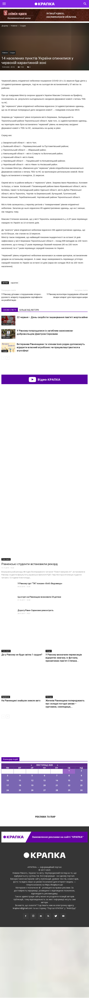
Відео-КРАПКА (44, 379)
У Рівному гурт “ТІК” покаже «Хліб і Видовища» (40, 654)
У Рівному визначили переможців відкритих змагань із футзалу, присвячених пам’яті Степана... (64, 728)
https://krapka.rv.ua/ (54, 955)
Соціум (12, 53)
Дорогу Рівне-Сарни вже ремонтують (36, 681)
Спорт (48, 722)
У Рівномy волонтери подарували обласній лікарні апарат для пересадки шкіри (67, 295)
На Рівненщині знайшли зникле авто (21, 771)
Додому (5, 25)
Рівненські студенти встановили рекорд (29, 635)
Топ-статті (6, 324)
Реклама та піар (45, 887)
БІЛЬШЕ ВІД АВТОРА (29, 310)
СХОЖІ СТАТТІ (9, 310)
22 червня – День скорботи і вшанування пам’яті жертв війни (52, 317)
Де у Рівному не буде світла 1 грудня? (21, 725)
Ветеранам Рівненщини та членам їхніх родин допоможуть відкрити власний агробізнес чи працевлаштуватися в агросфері (51, 347)
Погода (49, 768)
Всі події (44, 874)
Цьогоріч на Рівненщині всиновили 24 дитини (39, 668)
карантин (14, 283)
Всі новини (10, 803)
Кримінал (5, 768)
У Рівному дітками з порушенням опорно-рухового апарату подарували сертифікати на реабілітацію (21, 297)
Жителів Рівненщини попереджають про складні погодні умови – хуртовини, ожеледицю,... (65, 774)
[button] (85, 4)
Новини (5, 53)
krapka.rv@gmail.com (22, 979)
